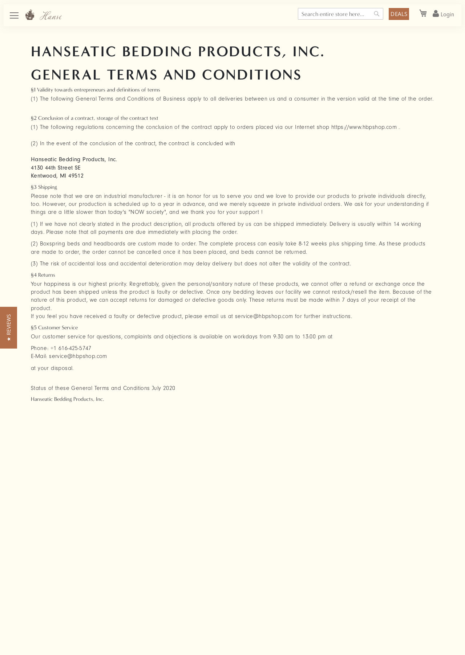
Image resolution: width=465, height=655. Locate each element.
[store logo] (43, 14)
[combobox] (340, 14)
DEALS (399, 13)
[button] (8, 328)
